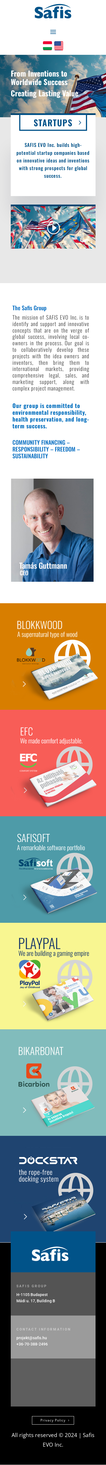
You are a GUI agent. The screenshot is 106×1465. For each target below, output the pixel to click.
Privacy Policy (53, 1420)
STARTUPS (53, 122)
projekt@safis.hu (31, 1338)
